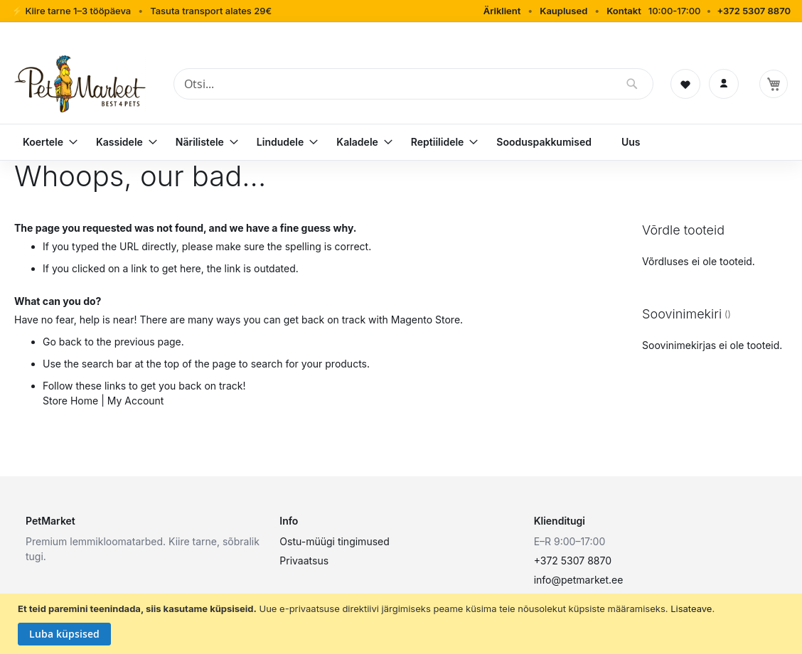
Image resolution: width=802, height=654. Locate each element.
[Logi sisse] (724, 84)
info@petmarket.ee (579, 580)
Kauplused (563, 10)
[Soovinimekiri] (685, 84)
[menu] (401, 142)
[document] (403, 624)
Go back (62, 342)
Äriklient (502, 10)
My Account (135, 401)
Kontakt (623, 10)
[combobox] (413, 84)
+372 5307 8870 (754, 10)
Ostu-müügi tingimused (334, 541)
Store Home (70, 401)
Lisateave (691, 608)
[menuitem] (44, 142)
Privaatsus (303, 560)
